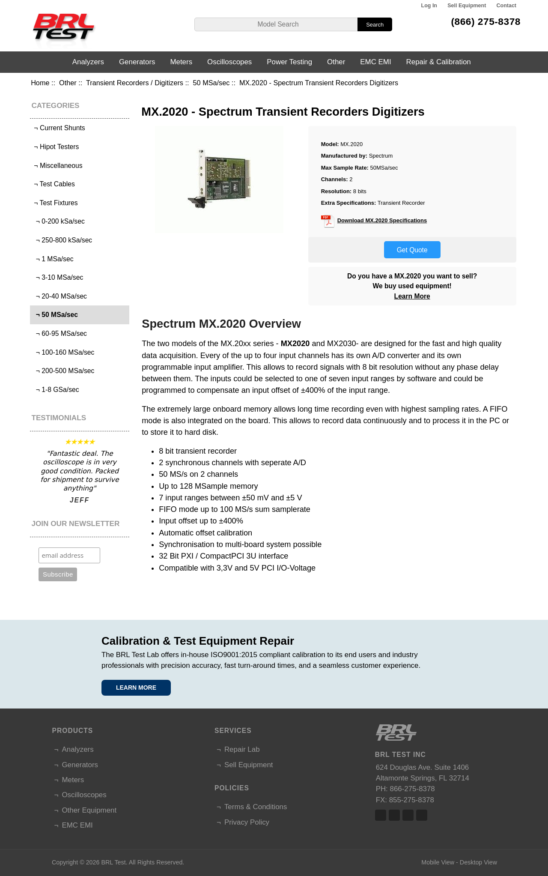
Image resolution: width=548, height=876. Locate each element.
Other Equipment (89, 810)
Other (68, 83)
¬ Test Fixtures (55, 202)
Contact (506, 6)
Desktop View (478, 862)
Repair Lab (242, 749)
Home (40, 83)
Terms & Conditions (255, 807)
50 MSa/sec (211, 83)
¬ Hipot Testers (55, 146)
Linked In (408, 815)
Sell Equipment (466, 6)
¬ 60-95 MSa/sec (59, 333)
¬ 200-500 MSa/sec (63, 370)
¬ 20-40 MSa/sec (59, 296)
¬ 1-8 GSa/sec (55, 389)
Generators (137, 62)
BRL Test (113, 862)
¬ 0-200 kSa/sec (58, 221)
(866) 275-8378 (486, 21)
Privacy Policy (246, 822)
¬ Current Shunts (58, 128)
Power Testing (289, 62)
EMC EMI (375, 62)
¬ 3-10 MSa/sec (57, 277)
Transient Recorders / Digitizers (134, 83)
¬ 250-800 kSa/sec (62, 240)
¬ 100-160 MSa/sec (63, 352)
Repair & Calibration (438, 62)
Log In (429, 6)
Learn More (412, 296)
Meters (181, 62)
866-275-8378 (412, 789)
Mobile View (437, 862)
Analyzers (88, 62)
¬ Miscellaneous (57, 165)
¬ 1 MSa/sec (53, 259)
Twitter (394, 815)
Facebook (380, 815)
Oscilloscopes (229, 62)
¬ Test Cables (53, 184)
